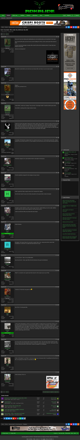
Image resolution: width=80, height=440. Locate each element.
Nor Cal (13, 220)
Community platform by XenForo (32, 436)
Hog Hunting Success (68, 158)
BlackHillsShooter (52, 411)
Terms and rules (61, 432)
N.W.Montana (12, 386)
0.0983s (44, 438)
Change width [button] (13, 432)
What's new (15, 16)
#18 (57, 340)
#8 (57, 173)
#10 (57, 206)
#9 (57, 190)
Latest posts (65, 150)
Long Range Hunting (20, 404)
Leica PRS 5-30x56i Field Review (68, 234)
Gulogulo (53, 407)
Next (8, 35)
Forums (9, 16)
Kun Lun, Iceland (12, 303)
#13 (57, 256)
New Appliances (67, 162)
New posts (4, 18)
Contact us (55, 432)
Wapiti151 (7, 415)
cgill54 (7, 408)
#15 (57, 287)
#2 (57, 67)
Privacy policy (66, 432)
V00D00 (53, 415)
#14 (57, 271)
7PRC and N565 (67, 174)
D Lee (7, 411)
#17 (57, 322)
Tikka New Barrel (67, 168)
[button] (19, 16)
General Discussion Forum (68, 166)
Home (4, 16)
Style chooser (6, 432)
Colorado (13, 370)
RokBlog (23, 16)
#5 (57, 122)
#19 (57, 356)
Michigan (13, 238)
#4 (57, 104)
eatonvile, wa (12, 81)
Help (71, 432)
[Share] (55, 38)
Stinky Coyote (52, 400)
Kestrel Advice (9, 402)
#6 (57, 138)
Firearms (19, 400)
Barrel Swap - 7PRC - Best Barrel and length (15, 414)
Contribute (47, 16)
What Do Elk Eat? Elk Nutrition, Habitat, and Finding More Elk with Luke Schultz (68, 203)
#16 (57, 305)
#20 (57, 373)
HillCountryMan (8, 404)
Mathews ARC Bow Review (67, 222)
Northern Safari (8, 400)
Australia (13, 319)
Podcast (29, 16)
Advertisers (35, 16)
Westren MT (12, 285)
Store (42, 16)
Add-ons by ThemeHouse (54, 436)
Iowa (14, 337)
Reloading (65, 177)
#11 (57, 222)
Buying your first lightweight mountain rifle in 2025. (17, 399)
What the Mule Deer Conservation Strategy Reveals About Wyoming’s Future (68, 227)
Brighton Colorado (11, 170)
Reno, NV (13, 187)
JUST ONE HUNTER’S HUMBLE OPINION (15, 410)
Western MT (12, 119)
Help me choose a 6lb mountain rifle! (14, 406)
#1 (57, 37)
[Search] (76, 16)
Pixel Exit (47, 436)
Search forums (10, 18)
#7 (57, 157)
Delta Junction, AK (11, 203)
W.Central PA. (12, 135)
